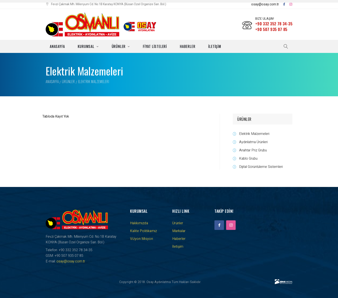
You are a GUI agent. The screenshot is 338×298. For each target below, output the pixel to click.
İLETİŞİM (214, 46)
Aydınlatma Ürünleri (253, 142)
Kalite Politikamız (143, 231)
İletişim (177, 246)
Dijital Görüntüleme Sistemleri (261, 166)
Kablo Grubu (248, 158)
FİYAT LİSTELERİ (155, 46)
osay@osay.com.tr (265, 4)
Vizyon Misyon (141, 238)
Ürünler (119, 46)
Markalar (178, 231)
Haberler (187, 46)
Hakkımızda (139, 223)
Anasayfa (57, 46)
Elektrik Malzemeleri (254, 133)
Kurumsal (86, 46)
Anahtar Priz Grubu (253, 150)
